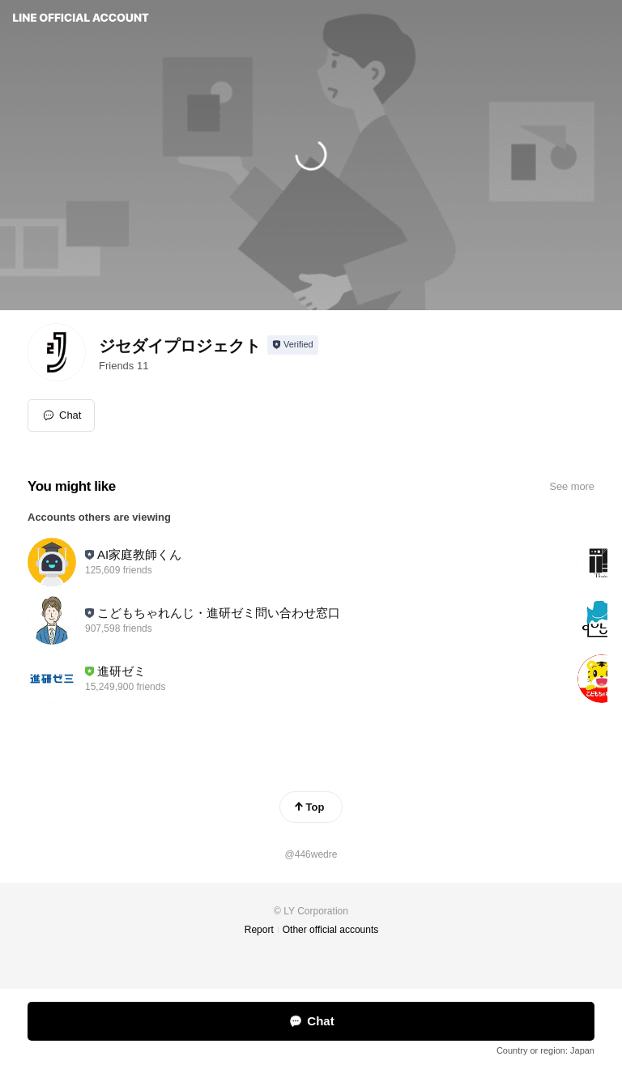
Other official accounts (331, 929)
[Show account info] (292, 345)
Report (259, 929)
